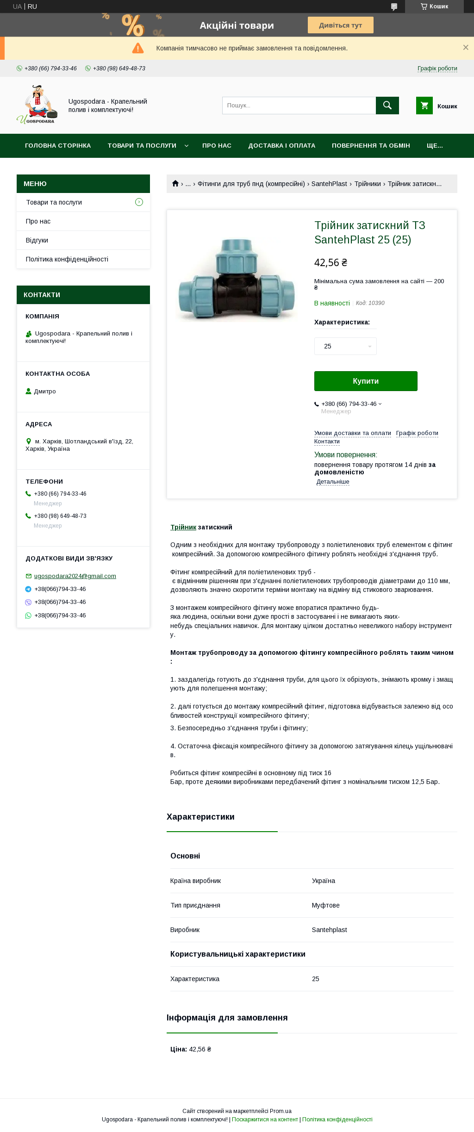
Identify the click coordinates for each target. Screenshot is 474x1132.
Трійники (367, 183)
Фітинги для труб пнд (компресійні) (251, 183)
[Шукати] (387, 105)
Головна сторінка (58, 145)
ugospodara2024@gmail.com (75, 575)
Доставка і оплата (281, 145)
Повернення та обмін (371, 145)
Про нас (216, 145)
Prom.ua (281, 1111)
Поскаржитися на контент (265, 1119)
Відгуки (37, 240)
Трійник (183, 527)
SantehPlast (329, 183)
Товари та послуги (141, 145)
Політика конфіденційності (67, 259)
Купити (366, 381)
